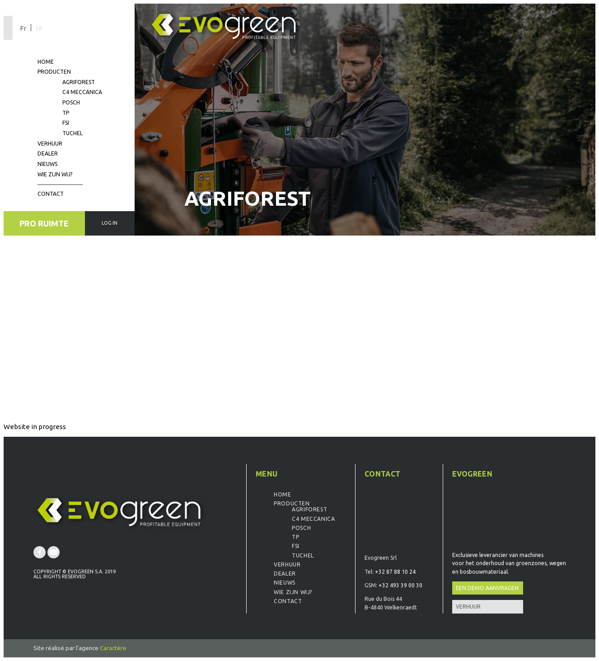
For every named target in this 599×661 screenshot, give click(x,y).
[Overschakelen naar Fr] (25, 28)
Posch (71, 102)
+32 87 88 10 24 (395, 572)
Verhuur (49, 143)
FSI (65, 123)
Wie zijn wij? (54, 174)
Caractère (113, 648)
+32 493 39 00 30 (400, 585)
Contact (50, 194)
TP (65, 113)
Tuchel (72, 133)
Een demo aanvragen (487, 588)
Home (45, 62)
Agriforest (78, 82)
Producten (54, 72)
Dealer (47, 153)
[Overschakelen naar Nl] (39, 28)
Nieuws (47, 164)
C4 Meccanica (82, 92)
